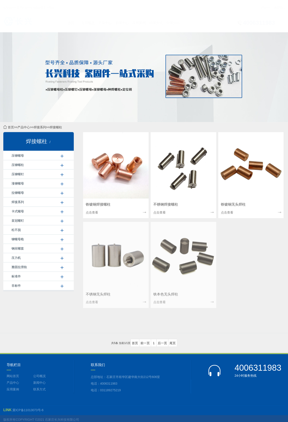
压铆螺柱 (18, 165)
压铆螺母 (18, 155)
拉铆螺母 (18, 193)
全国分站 (173, 19)
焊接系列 (40, 127)
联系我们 (279, 3)
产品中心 (266, 3)
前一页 (145, 343)
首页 (71, 19)
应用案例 (139, 19)
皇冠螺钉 (18, 221)
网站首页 (13, 376)
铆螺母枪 (18, 239)
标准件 (16, 276)
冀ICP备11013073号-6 (27, 410)
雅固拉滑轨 (19, 267)
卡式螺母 (18, 211)
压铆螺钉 (18, 174)
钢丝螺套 (18, 248)
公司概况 (88, 19)
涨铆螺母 (18, 183)
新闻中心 (122, 19)
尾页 (172, 343)
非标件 (16, 286)
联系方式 (156, 19)
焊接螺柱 (56, 127)
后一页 (162, 343)
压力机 (16, 258)
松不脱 (16, 230)
